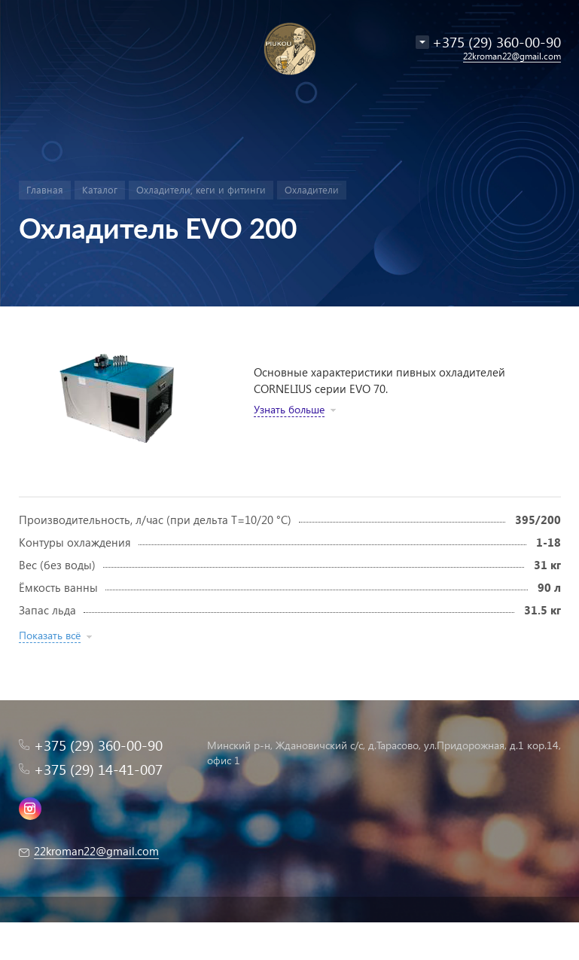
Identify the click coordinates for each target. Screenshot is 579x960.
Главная (44, 189)
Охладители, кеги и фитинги (201, 189)
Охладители (312, 189)
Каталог (99, 189)
